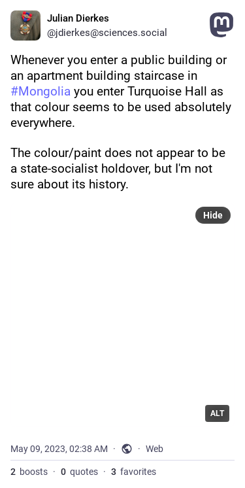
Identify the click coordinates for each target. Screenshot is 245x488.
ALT (217, 413)
